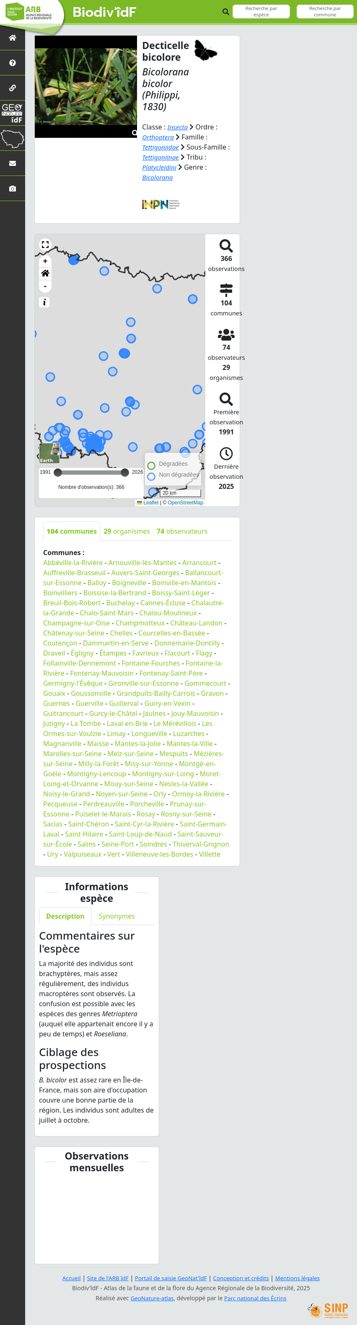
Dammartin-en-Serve (116, 643)
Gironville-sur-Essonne (143, 683)
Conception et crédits (243, 1278)
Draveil (54, 653)
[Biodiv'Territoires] (12, 138)
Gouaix (54, 693)
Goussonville (91, 693)
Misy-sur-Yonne (149, 763)
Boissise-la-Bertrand (115, 592)
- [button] (45, 287)
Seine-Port (117, 844)
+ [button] (45, 261)
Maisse (98, 743)
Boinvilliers (60, 592)
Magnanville (62, 743)
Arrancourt (199, 562)
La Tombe (86, 723)
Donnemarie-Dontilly (187, 643)
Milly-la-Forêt (98, 763)
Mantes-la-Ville (190, 743)
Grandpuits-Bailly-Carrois (155, 693)
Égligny (82, 653)
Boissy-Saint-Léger (181, 592)
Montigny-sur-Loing (163, 773)
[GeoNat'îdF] (12, 113)
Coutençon (60, 643)
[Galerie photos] (12, 188)
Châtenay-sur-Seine (73, 633)
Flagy (204, 653)
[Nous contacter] (12, 163)
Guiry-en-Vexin (168, 703)
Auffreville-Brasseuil (74, 572)
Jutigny (54, 723)
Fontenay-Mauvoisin (102, 673)
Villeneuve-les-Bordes (159, 854)
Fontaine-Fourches (151, 663)
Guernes (56, 703)
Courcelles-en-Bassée (171, 633)
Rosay (146, 814)
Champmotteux (140, 623)
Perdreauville (103, 803)
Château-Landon (196, 623)
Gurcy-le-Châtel (113, 713)
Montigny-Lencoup (96, 773)
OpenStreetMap (185, 503)
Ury (52, 854)
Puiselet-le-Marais (103, 814)
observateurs (182, 531)
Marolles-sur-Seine (72, 753)
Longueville (149, 733)
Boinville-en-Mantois (184, 582)
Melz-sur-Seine (130, 753)
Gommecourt (205, 683)
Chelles (121, 633)
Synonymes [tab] (117, 916)
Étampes (113, 653)
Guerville (89, 703)
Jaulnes (154, 713)
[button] (45, 244)
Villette (210, 854)
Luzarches (188, 733)
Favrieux (145, 653)
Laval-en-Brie (127, 723)
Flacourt (177, 653)
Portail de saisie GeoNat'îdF (170, 1278)
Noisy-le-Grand (66, 793)
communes (72, 531)
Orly (159, 793)
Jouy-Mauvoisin (195, 713)
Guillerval (124, 703)
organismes (126, 531)
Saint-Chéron (88, 824)
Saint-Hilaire (84, 834)
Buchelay (120, 602)
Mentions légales (302, 1278)
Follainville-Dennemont (79, 663)
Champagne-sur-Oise (76, 623)
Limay (116, 733)
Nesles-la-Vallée (184, 783)
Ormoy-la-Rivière (198, 793)
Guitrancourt (63, 713)
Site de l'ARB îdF (104, 1278)
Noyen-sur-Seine (121, 793)
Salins (87, 844)
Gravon (212, 693)
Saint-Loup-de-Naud (140, 834)
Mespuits (173, 753)
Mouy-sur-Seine (129, 783)
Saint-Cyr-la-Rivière (144, 824)
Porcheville (147, 803)
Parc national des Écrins (256, 1298)
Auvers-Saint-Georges (145, 572)
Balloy (97, 582)
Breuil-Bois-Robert (72, 602)
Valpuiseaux (82, 854)
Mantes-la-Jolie (138, 743)
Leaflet (147, 503)
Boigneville (129, 582)
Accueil (66, 1278)
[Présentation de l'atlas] (12, 62)
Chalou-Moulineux (168, 612)
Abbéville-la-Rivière (73, 562)
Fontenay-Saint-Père (171, 673)
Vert (113, 854)
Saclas (52, 824)
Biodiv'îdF (105, 12)
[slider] (125, 472)
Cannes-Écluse (163, 602)
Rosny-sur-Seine (186, 814)
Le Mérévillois (174, 723)
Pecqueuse (60, 803)
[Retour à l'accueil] (12, 37)
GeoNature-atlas (150, 1298)
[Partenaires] (12, 87)
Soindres (153, 844)
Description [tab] (65, 916)
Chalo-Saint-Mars (106, 612)
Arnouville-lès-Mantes (143, 562)
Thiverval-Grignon (201, 844)
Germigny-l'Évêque (73, 683)
